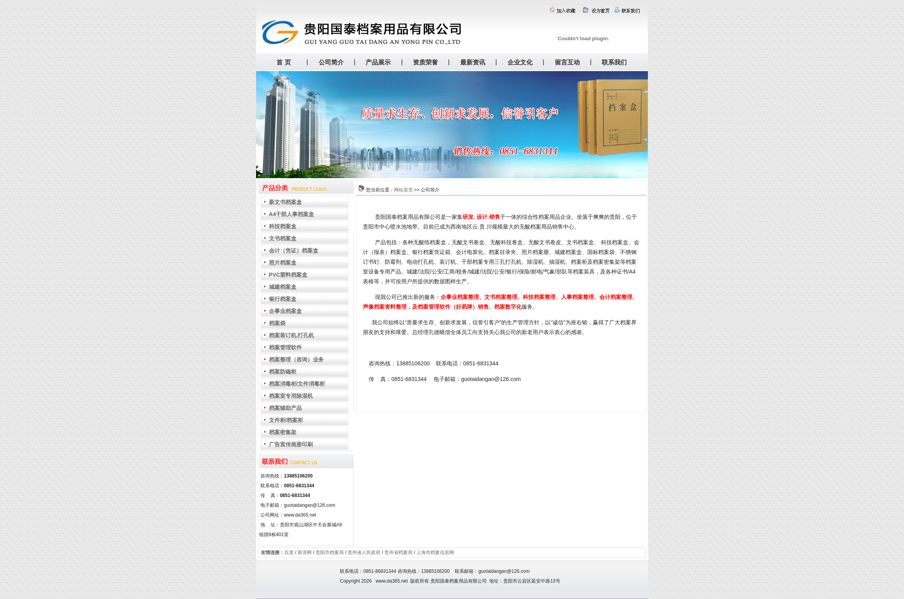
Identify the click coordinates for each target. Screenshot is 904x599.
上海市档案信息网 (435, 552)
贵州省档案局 (398, 552)
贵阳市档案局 (330, 552)
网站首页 (403, 190)
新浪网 (305, 552)
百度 (289, 552)
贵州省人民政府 (364, 552)
